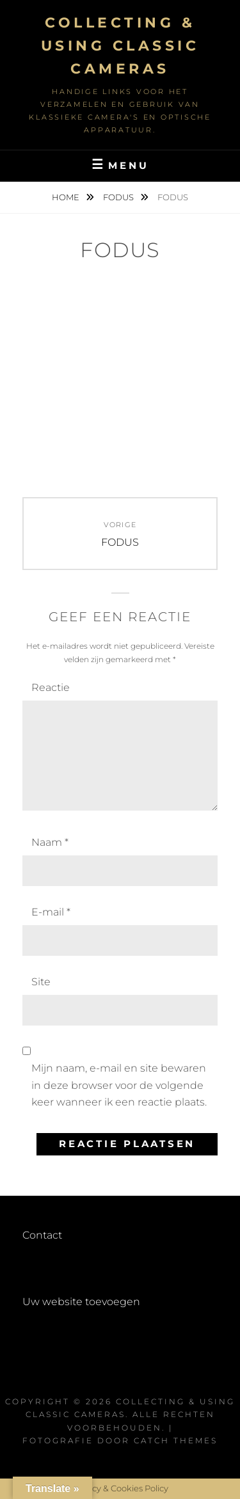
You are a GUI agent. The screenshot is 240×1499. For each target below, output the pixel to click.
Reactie (50, 687)
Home (66, 197)
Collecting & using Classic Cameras (120, 45)
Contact (42, 1235)
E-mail (50, 912)
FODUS (119, 197)
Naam (49, 842)
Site (41, 982)
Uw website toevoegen (81, 1302)
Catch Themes (176, 1440)
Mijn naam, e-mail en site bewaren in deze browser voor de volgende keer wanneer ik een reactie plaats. (119, 1085)
